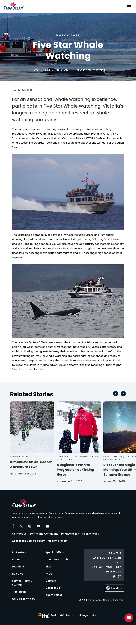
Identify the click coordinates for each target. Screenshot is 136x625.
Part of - (74, 615)
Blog (47, 70)
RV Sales (17, 573)
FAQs (48, 573)
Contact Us (19, 533)
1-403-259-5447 (106, 567)
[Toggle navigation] (129, 6)
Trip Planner (19, 591)
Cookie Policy (90, 533)
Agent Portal (53, 595)
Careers (50, 580)
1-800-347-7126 (107, 558)
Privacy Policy (70, 533)
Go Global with (23, 599)
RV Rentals (19, 552)
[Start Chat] (128, 617)
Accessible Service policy (28, 540)
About (16, 559)
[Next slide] (123, 393)
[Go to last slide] (115, 393)
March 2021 (62, 70)
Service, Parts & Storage (22, 582)
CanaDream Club (56, 559)
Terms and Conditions (44, 533)
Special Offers (54, 552)
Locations (18, 566)
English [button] (115, 588)
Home (35, 70)
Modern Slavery (58, 540)
